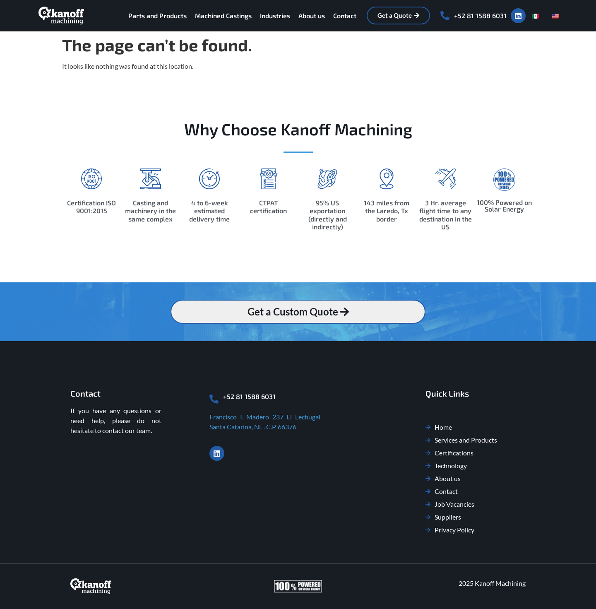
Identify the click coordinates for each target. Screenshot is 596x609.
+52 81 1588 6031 (480, 15)
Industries (275, 15)
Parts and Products (157, 15)
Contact (344, 15)
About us (311, 15)
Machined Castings (223, 15)
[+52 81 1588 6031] (444, 15)
